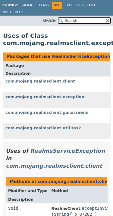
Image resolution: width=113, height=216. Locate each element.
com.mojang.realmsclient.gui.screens (46, 112)
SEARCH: (49, 20)
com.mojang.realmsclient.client (40, 81)
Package (28, 5)
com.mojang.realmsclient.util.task (43, 128)
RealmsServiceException (81, 56)
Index (6, 12)
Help (18, 12)
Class (44, 5)
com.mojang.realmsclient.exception (44, 96)
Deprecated (86, 5)
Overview (10, 5)
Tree (69, 5)
